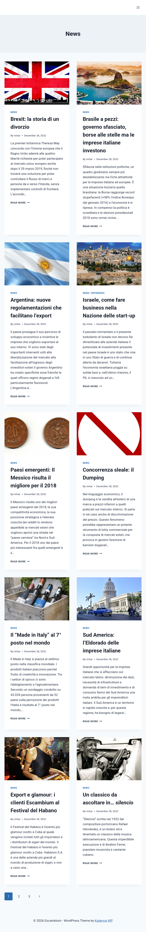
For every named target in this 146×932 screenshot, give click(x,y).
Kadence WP (104, 920)
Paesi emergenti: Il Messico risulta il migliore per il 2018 (33, 478)
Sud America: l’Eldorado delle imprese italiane (101, 643)
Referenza (98, 293)
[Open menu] (138, 7)
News (14, 112)
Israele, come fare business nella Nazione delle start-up (109, 308)
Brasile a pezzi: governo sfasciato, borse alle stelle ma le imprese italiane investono (108, 135)
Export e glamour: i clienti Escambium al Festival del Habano (35, 803)
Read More (20, 202)
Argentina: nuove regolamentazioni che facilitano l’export (36, 308)
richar (17, 135)
